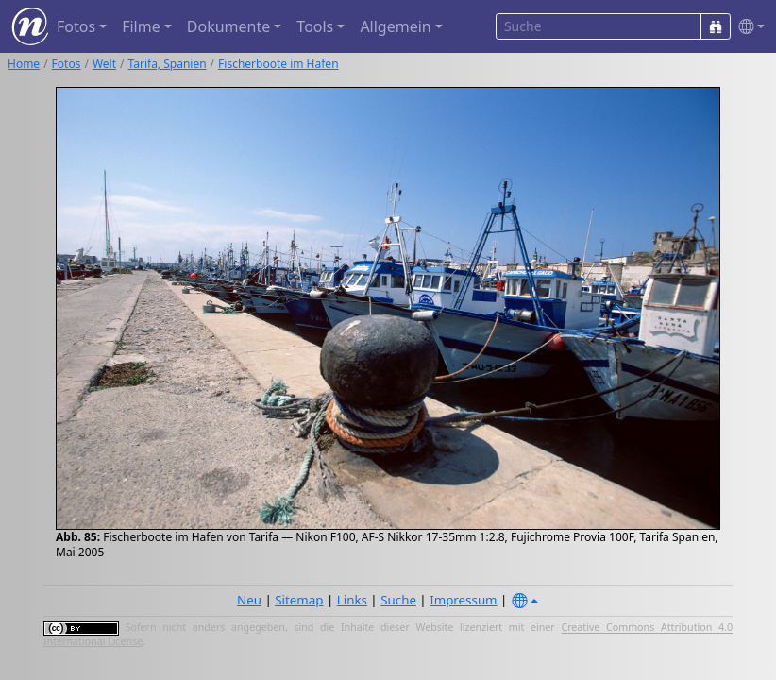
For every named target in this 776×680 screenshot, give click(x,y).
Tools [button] (314, 26)
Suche (398, 599)
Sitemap (299, 599)
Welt (104, 64)
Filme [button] (141, 26)
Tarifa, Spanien (167, 64)
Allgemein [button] (395, 26)
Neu (249, 599)
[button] (748, 26)
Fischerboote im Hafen (278, 64)
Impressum (463, 599)
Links (352, 599)
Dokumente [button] (228, 26)
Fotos (66, 64)
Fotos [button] (76, 26)
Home (24, 64)
